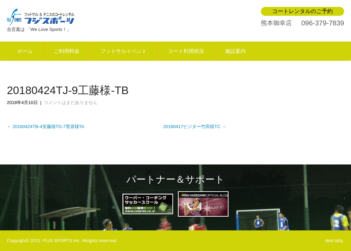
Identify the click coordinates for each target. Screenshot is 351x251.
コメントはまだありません (70, 102)
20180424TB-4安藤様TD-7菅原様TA (45, 126)
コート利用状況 (186, 51)
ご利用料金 (66, 51)
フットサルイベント (123, 51)
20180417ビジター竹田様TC (194, 126)
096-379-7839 (322, 23)
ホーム (25, 51)
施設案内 (235, 51)
